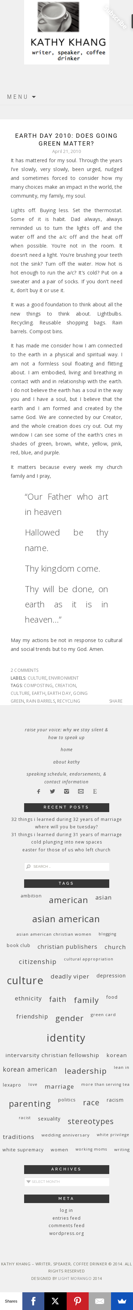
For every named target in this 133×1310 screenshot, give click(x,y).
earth (38, 693)
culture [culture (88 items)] (25, 980)
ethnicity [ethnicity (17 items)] (28, 998)
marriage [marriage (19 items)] (59, 1086)
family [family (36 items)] (86, 999)
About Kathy (66, 762)
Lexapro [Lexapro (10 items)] (12, 1085)
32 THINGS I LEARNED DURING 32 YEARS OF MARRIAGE (66, 819)
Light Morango (75, 1278)
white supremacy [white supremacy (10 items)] (23, 1150)
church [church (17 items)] (115, 947)
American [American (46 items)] (68, 900)
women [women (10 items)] (59, 1150)
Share (115, 701)
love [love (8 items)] (33, 1084)
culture (37, 678)
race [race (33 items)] (91, 1102)
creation (65, 685)
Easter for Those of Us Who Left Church (66, 850)
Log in (66, 1210)
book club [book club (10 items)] (19, 945)
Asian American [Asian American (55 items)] (66, 919)
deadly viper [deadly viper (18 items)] (70, 976)
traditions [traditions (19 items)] (18, 1137)
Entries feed (66, 1218)
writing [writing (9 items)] (122, 1149)
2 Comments (24, 670)
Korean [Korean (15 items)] (116, 1055)
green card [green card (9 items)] (103, 1014)
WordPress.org (66, 1233)
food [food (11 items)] (112, 997)
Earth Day (59, 693)
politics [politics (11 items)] (67, 1099)
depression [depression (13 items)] (111, 975)
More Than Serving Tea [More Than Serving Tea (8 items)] (105, 1084)
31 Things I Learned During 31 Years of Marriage (66, 835)
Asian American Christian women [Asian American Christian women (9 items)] (54, 934)
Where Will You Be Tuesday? (66, 827)
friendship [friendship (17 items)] (32, 1016)
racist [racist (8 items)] (25, 1117)
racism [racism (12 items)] (115, 1099)
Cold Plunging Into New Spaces (66, 842)
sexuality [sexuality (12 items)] (49, 1118)
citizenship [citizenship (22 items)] (38, 961)
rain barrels (40, 701)
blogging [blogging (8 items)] (107, 933)
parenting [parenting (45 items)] (30, 1103)
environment (64, 678)
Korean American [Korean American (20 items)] (30, 1069)
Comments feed (67, 1226)
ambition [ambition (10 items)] (31, 896)
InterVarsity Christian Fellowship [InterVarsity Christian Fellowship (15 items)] (52, 1055)
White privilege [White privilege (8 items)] (113, 1134)
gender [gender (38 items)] (69, 1018)
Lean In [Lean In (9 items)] (121, 1067)
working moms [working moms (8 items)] (91, 1149)
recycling (68, 701)
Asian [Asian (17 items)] (103, 897)
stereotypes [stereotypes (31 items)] (91, 1121)
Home (67, 750)
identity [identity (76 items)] (66, 1037)
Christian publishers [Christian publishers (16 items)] (68, 947)
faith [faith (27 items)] (58, 999)
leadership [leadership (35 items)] (86, 1070)
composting (38, 685)
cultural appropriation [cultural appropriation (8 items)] (88, 959)
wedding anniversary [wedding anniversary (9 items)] (65, 1135)
